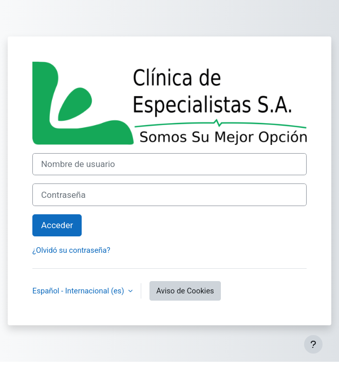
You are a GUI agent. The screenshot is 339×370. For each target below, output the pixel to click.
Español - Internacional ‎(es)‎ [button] (79, 290)
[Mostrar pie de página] (313, 344)
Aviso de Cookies (185, 290)
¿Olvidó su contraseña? (71, 250)
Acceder (57, 225)
